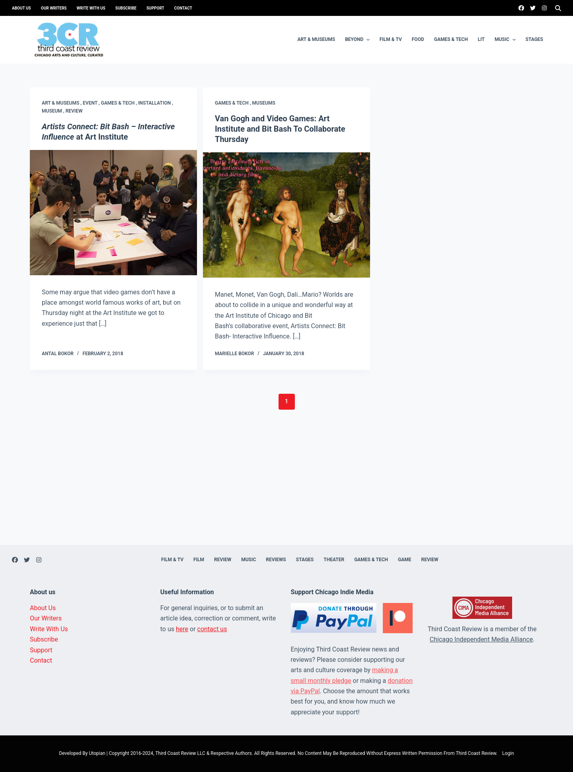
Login (508, 753)
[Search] (558, 8)
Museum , (54, 111)
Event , (92, 103)
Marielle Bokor (234, 353)
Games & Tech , (119, 103)
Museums (263, 103)
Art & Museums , (62, 103)
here (182, 629)
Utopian (97, 753)
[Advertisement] (286, 489)
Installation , (155, 103)
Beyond (358, 39)
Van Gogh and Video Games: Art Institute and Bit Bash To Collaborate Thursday (280, 129)
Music (506, 39)
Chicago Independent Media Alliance (481, 639)
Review (74, 111)
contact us (212, 629)
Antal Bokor (58, 353)
